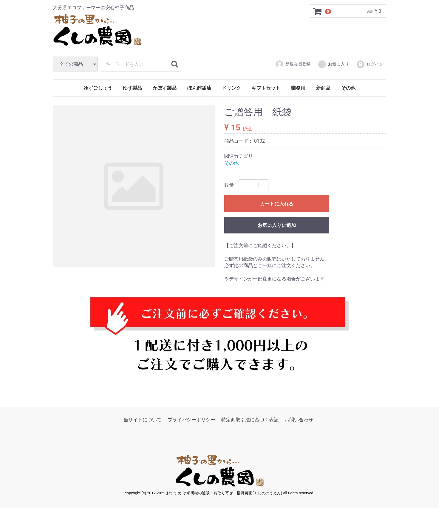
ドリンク (231, 88)
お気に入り (333, 64)
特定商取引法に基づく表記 (250, 419)
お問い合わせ (299, 419)
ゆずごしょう (98, 88)
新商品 (323, 88)
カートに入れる (276, 204)
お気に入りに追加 (277, 225)
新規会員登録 (292, 64)
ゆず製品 (132, 88)
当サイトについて (142, 419)
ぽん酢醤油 (199, 88)
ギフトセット (266, 88)
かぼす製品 (165, 88)
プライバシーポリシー (191, 419)
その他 (348, 88)
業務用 (298, 88)
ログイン (369, 64)
